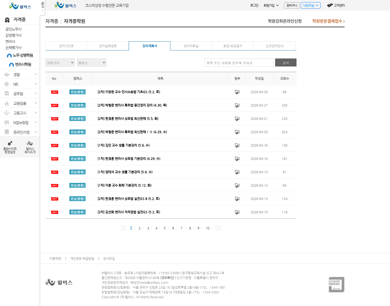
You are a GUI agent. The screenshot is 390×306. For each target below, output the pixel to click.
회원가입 (271, 5)
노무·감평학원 (23, 55)
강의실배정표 (108, 46)
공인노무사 (13, 29)
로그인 (254, 5)
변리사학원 (23, 64)
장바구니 (291, 5)
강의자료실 (191, 46)
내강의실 (309, 6)
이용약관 (55, 258)
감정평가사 (13, 35)
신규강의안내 (274, 46)
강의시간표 (66, 46)
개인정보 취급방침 (82, 258)
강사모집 (109, 258)
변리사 (10, 41)
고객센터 (339, 5)
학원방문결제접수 (328, 22)
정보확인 (167, 278)
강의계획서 (149, 46)
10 (207, 228)
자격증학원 (74, 21)
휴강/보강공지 (232, 46)
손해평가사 (13, 47)
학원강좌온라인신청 (285, 21)
